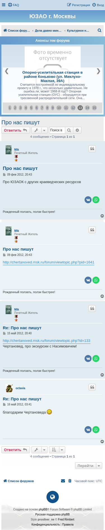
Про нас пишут (20, 122)
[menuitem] (13, 5)
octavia (20, 388)
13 (80, 107)
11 (66, 107)
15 (94, 107)
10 (58, 107)
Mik (16, 149)
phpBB (43, 509)
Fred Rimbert (66, 519)
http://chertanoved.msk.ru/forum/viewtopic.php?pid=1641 (48, 262)
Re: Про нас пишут (22, 327)
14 (87, 107)
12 (73, 107)
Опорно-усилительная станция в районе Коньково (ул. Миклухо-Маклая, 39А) (52, 76)
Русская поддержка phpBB (52, 514)
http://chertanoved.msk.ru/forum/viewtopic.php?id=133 (46, 340)
